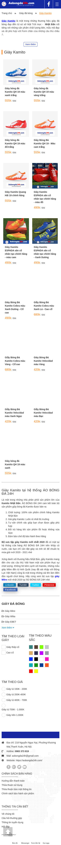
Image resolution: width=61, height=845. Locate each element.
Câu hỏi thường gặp (12, 818)
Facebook (10, 589)
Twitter (35, 584)
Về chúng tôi (8, 814)
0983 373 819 (22, 751)
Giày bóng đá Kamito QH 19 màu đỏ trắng (15, 143)
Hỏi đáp (5, 826)
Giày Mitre (8, 611)
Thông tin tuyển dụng (12, 822)
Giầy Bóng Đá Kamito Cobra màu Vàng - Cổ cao (15, 361)
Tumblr (23, 584)
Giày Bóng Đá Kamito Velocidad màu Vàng (43, 361)
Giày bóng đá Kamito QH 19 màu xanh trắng (15, 92)
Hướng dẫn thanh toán (13, 780)
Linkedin (9, 584)
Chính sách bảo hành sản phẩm (18, 793)
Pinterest (49, 584)
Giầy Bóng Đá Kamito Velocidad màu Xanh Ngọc (14, 412)
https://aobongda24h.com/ (29, 760)
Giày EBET (9, 621)
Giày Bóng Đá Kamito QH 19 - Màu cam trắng (44, 143)
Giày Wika (8, 616)
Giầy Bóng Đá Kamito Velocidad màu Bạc (43, 412)
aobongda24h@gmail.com (25, 755)
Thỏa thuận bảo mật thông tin (17, 789)
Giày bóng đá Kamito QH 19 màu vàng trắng (44, 92)
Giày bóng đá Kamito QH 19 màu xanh (15, 464)
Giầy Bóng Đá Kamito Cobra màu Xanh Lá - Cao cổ (44, 305)
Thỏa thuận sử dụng (12, 785)
